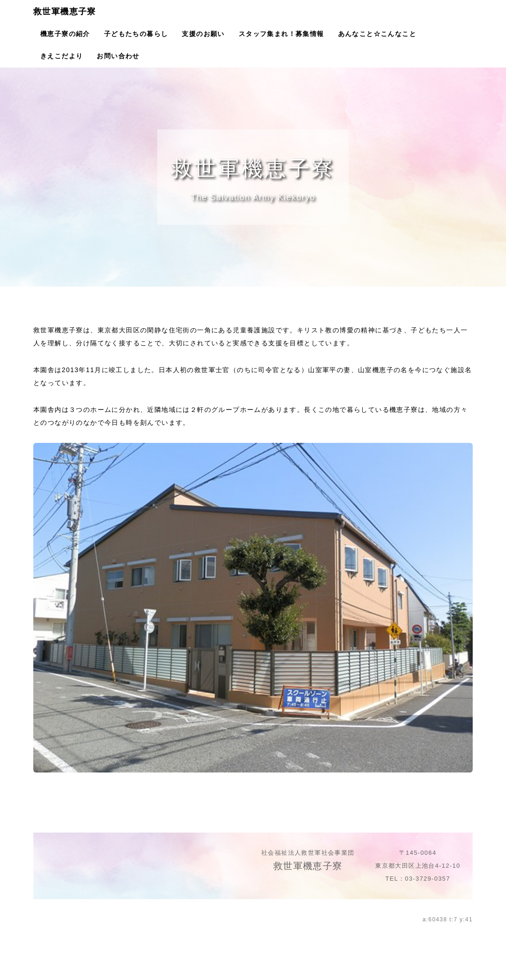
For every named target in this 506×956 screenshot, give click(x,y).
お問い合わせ (118, 56)
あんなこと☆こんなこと (377, 33)
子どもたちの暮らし (136, 33)
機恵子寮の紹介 (65, 33)
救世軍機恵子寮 (64, 11)
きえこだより (61, 56)
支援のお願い (203, 33)
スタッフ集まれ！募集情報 (281, 33)
